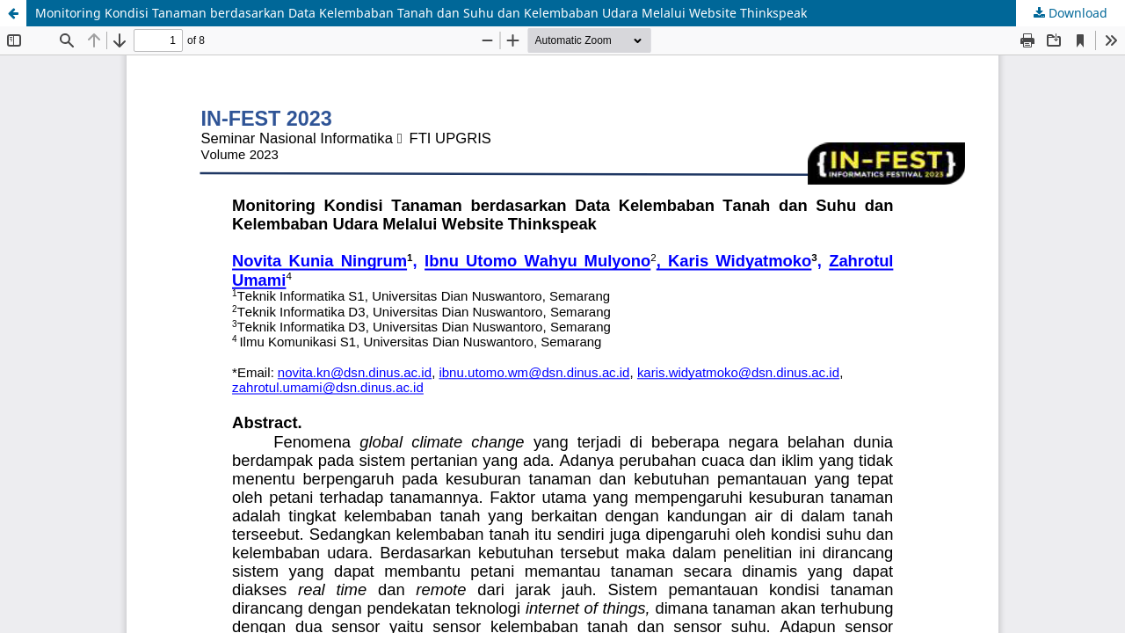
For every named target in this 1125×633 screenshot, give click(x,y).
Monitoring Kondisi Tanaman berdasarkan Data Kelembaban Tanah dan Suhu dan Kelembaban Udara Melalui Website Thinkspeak (421, 12)
